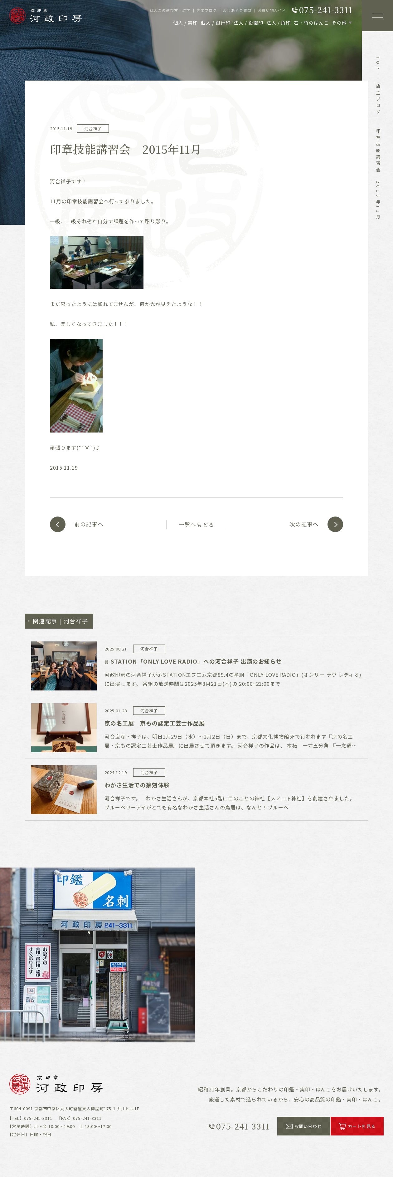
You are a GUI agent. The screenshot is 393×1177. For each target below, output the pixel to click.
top (378, 63)
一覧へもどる (196, 524)
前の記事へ (89, 524)
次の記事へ (303, 524)
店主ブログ (378, 100)
